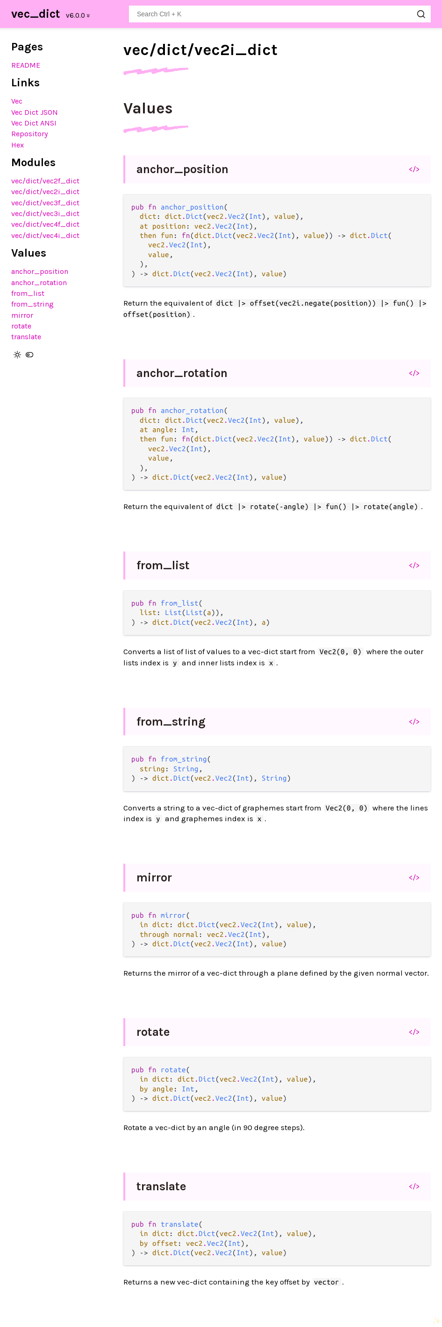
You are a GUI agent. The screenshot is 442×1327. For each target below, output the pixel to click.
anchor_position (39, 271)
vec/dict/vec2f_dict (45, 180)
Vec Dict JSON (34, 112)
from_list (27, 293)
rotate (21, 325)
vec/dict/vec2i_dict (45, 191)
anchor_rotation (39, 282)
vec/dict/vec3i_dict (45, 213)
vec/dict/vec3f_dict (45, 202)
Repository (29, 133)
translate (26, 336)
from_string (32, 304)
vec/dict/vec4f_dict (45, 224)
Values (148, 108)
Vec (16, 101)
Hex (17, 144)
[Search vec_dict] (280, 14)
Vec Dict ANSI (34, 123)
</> (414, 169)
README (25, 65)
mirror (22, 315)
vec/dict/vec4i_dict (45, 235)
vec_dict (35, 14)
